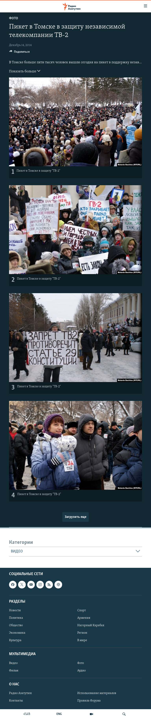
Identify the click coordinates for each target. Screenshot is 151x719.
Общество (16, 625)
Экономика (17, 632)
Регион (82, 632)
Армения (83, 618)
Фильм (13, 670)
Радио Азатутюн (20, 693)
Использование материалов (96, 693)
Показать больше (24, 71)
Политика (16, 618)
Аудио (81, 670)
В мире (82, 640)
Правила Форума (89, 700)
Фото (13, 18)
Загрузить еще (75, 517)
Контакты (16, 700)
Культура (15, 640)
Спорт (81, 610)
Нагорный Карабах (90, 625)
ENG (59, 714)
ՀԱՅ (26, 714)
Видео (13, 663)
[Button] (19, 52)
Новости (15, 610)
